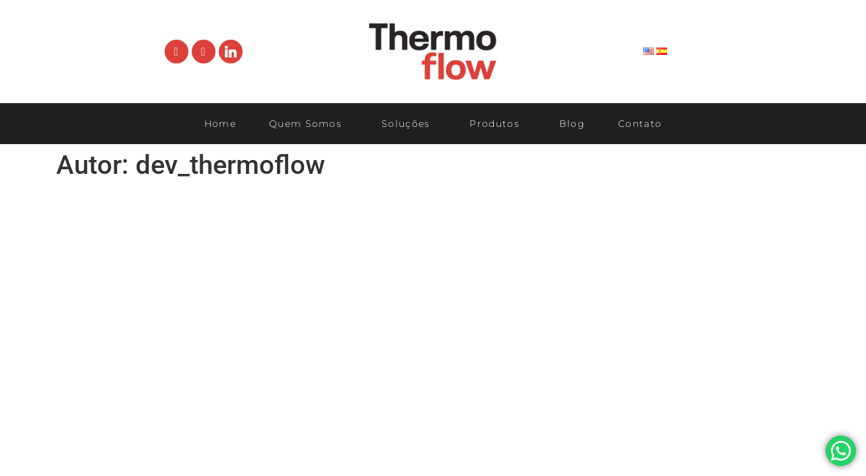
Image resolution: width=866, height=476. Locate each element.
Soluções (408, 123)
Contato (640, 124)
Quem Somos (308, 123)
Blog (572, 124)
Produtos (497, 123)
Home (220, 124)
